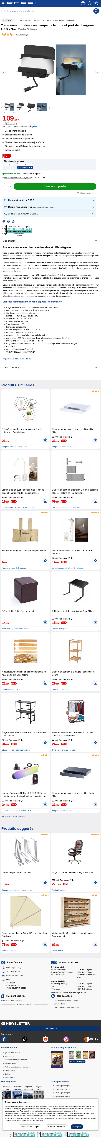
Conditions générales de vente (16, 1060)
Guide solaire (9, 1078)
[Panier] (96, 3)
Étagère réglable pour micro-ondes (16, 750)
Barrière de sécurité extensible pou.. (66, 507)
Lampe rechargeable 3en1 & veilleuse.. (68, 568)
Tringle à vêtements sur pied (63, 750)
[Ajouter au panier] (55, 186)
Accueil (19, 20)
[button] (17, 177)
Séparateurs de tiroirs (11, 689)
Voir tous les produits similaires (13, 816)
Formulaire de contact (14, 975)
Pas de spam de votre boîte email (66, 1007)
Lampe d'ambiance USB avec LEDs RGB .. (19, 811)
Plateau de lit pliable (60, 629)
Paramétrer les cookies (56, 1127)
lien (75, 1111)
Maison (36, 20)
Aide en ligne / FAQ (13, 968)
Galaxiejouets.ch (61, 1089)
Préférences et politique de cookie (17, 1067)
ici (42, 1121)
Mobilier (45, 20)
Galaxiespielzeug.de (62, 1086)
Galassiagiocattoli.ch (62, 1096)
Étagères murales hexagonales (14, 447)
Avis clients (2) (12, 367)
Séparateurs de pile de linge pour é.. (17, 890)
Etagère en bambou (60, 689)
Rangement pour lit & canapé (14, 568)
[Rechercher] (96, 11)
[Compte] (90, 3)
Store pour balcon (9, 951)
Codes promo (9, 1070)
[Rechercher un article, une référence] (50, 11)
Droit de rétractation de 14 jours (66, 1001)
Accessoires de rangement (62, 20)
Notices (7, 1074)
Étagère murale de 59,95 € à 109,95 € (17, 359)
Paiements (11, 1000)
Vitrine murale (57, 951)
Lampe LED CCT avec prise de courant (18, 507)
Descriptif (9, 240)
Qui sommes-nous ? (12, 1053)
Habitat (27, 20)
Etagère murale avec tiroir (62, 447)
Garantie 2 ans (59, 1004)
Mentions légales (10, 1063)
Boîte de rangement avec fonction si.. (17, 629)
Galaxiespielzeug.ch (62, 1093)
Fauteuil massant (59, 890)
